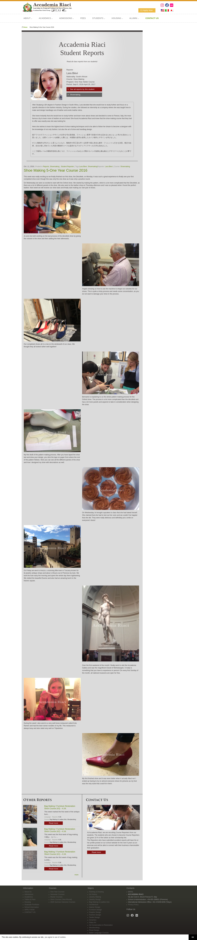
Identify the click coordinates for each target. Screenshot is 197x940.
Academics (28, 897)
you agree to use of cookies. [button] (55, 937)
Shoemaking (75, 95)
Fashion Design (95, 915)
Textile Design (94, 917)
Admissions (28, 894)
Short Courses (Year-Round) (61, 899)
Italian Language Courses (99, 933)
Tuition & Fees (29, 899)
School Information (31, 907)
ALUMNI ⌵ (134, 18)
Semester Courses (57, 894)
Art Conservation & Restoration (101, 925)
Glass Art (92, 923)
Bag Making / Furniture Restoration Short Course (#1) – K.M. (59, 853)
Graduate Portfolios (31, 905)
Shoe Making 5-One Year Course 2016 (55, 170)
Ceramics (92, 920)
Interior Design (94, 907)
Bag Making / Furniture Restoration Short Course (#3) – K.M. (59, 807)
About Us (27, 892)
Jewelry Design (95, 899)
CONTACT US (29, 912)
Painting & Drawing (96, 892)
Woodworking (71, 819)
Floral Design (94, 930)
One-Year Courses (57, 892)
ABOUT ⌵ (27, 18)
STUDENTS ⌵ (98, 18)
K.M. (60, 817)
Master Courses (56, 897)
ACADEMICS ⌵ (46, 18)
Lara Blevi (83, 166)
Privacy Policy (133, 905)
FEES (83, 18)
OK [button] (193, 937)
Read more (53, 823)
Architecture (93, 905)
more (76, 875)
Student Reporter (67, 166)
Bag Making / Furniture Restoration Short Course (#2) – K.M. (59, 830)
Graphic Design (95, 912)
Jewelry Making (95, 897)
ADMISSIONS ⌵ (66, 18)
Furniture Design (95, 910)
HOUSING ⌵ (117, 18)
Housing (27, 902)
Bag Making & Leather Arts (58, 819)
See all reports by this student (82, 89)
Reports (46, 166)
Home (25, 27)
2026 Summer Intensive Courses (62, 902)
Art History (93, 894)
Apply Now (148, 10)
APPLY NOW (29, 910)
